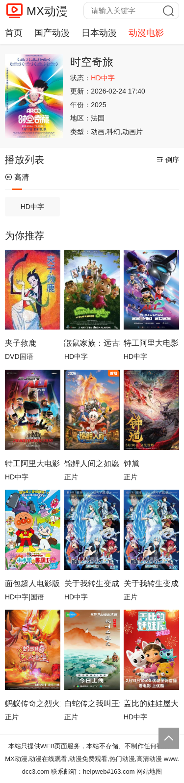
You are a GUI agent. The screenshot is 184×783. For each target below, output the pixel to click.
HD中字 (32, 207)
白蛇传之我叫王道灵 (92, 703)
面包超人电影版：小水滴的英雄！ (32, 583)
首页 (14, 33)
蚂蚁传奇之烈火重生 (32, 703)
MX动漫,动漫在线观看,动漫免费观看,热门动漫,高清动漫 (83, 758)
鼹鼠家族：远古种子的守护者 (92, 343)
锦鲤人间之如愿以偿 (92, 463)
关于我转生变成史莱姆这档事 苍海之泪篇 (151, 583)
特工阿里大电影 (32, 463)
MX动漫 (47, 11)
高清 (17, 177)
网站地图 (149, 771)
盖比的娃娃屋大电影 (151, 703)
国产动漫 (52, 33)
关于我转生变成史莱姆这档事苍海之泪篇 (92, 583)
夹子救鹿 (20, 343)
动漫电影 (146, 33)
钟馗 (131, 463)
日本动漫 (99, 33)
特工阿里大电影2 (151, 343)
